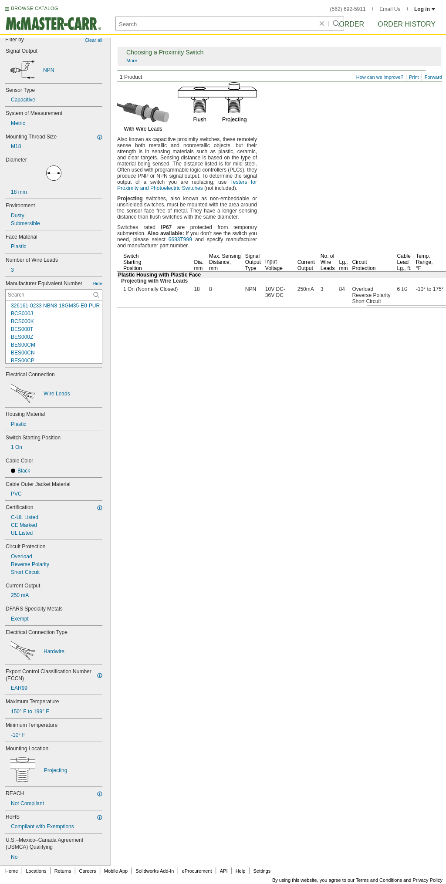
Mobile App (116, 871)
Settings (261, 871)
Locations (36, 871)
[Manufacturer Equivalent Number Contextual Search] (53, 294)
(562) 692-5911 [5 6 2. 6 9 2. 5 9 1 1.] (348, 9)
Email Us (389, 9)
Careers (87, 871)
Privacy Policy (428, 880)
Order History (407, 24)
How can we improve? (379, 77)
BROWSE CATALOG (34, 8)
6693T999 (180, 239)
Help (241, 871)
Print (414, 77)
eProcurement (197, 871)
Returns (62, 871)
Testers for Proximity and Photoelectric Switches (187, 185)
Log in (425, 9)
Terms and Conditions (379, 880)
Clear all (93, 40)
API (224, 871)
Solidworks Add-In (154, 871)
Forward (433, 77)
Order (351, 24)
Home (11, 871)
